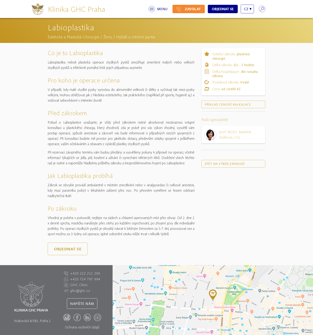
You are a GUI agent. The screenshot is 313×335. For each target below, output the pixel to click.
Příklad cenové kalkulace (228, 104)
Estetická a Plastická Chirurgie (73, 37)
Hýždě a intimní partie (135, 37)
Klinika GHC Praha (76, 9)
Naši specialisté (214, 119)
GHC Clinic (76, 284)
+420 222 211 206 (82, 273)
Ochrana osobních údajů (82, 327)
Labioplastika (71, 27)
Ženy (107, 37)
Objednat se (223, 9)
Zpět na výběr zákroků (225, 164)
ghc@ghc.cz (77, 290)
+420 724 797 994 (82, 279)
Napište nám (82, 303)
